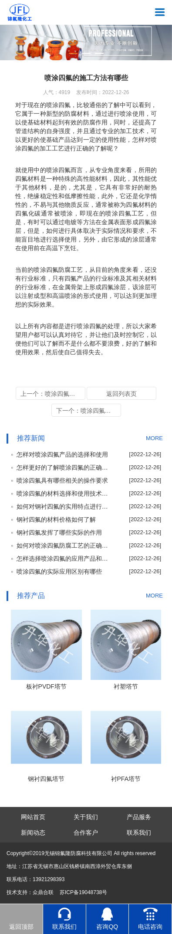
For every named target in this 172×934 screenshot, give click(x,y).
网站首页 (33, 816)
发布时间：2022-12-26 (102, 92)
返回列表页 (121, 393)
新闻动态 (33, 832)
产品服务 (139, 816)
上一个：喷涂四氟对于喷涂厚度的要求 (52, 393)
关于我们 (86, 816)
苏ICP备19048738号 (83, 892)
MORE (154, 438)
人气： (57, 92)
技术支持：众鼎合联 (30, 892)
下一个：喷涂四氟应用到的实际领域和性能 (88, 410)
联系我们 (139, 832)
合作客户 (86, 832)
